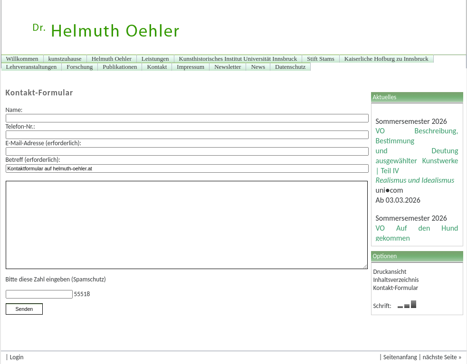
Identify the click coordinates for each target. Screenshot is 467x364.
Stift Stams (320, 58)
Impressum (190, 66)
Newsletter (227, 66)
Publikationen (120, 66)
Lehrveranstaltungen (31, 66)
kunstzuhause (65, 58)
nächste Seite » (442, 357)
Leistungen (155, 58)
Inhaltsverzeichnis (396, 280)
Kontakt (157, 66)
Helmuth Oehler (112, 58)
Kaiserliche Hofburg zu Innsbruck (386, 58)
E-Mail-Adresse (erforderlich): (44, 143)
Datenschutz (290, 66)
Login (17, 357)
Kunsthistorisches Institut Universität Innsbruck (238, 58)
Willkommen (22, 58)
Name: (14, 110)
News (258, 66)
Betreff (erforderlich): (33, 160)
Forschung (80, 66)
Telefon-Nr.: (20, 126)
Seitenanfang (400, 357)
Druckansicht (390, 272)
